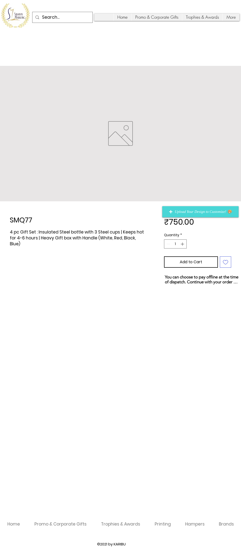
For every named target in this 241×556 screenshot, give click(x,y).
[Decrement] (168, 244)
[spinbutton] (175, 244)
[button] (200, 211)
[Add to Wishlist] (225, 262)
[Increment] (183, 244)
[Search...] (62, 17)
